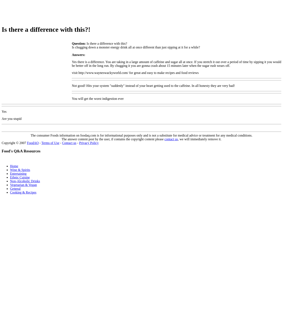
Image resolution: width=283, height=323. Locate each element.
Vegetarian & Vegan (23, 185)
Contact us (69, 143)
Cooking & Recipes (23, 192)
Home (14, 166)
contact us (171, 139)
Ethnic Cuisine (20, 177)
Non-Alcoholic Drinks (25, 181)
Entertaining (18, 173)
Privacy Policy (89, 143)
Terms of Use (50, 143)
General (15, 188)
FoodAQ (33, 143)
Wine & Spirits (20, 170)
